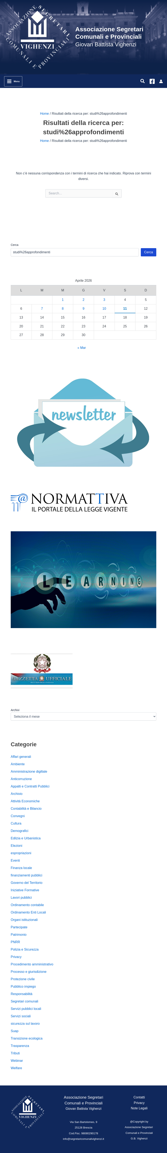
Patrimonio (18, 934)
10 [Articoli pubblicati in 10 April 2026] (104, 308)
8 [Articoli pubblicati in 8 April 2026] (63, 308)
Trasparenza (20, 1046)
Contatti (139, 1097)
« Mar (82, 347)
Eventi (15, 860)
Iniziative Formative (25, 890)
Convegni (18, 816)
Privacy (16, 957)
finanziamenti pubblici (26, 875)
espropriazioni (21, 853)
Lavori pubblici (21, 897)
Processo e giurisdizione (28, 971)
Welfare (16, 1068)
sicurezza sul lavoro (25, 1023)
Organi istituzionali (24, 920)
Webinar (17, 1060)
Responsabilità (21, 994)
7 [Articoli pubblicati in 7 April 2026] (42, 308)
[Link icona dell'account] (161, 81)
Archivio (16, 794)
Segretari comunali (24, 1001)
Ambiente (18, 764)
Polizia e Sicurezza (25, 949)
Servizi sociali (21, 1016)
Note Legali (139, 1108)
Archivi (15, 710)
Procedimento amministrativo (32, 964)
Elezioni (16, 845)
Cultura (16, 823)
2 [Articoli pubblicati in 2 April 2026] (84, 299)
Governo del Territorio (26, 882)
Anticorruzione (21, 779)
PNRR (15, 942)
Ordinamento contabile (27, 905)
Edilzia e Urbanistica (26, 838)
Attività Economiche (25, 801)
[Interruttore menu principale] (13, 81)
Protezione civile (23, 979)
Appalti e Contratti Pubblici (30, 786)
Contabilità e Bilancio (26, 808)
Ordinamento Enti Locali (28, 912)
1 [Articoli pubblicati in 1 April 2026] (63, 299)
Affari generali (21, 756)
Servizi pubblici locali (26, 1008)
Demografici (19, 831)
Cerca (14, 244)
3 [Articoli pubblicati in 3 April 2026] (104, 299)
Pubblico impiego (23, 986)
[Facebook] (152, 81)
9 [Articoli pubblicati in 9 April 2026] (84, 308)
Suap (14, 1031)
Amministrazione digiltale (29, 771)
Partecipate (19, 927)
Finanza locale (21, 868)
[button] (142, 81)
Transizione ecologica (26, 1038)
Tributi (15, 1053)
